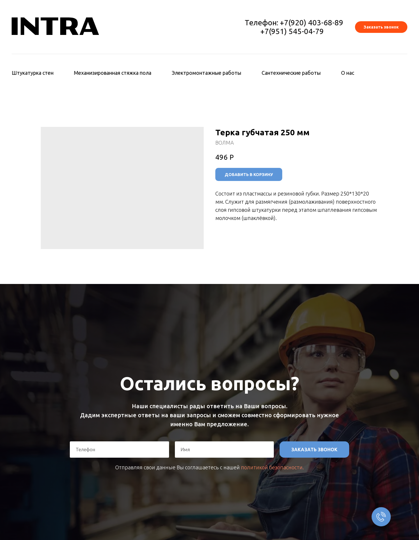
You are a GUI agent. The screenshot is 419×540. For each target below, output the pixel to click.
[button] (381, 27)
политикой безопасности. (272, 467)
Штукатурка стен (33, 73)
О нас (347, 73)
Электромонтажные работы (206, 73)
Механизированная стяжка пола (112, 73)
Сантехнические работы (291, 73)
